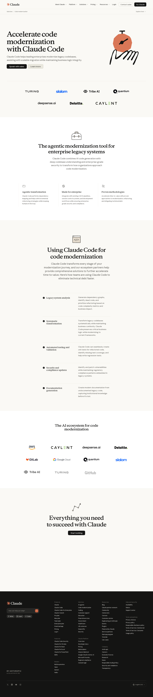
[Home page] (13, 4)
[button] (61, 4)
